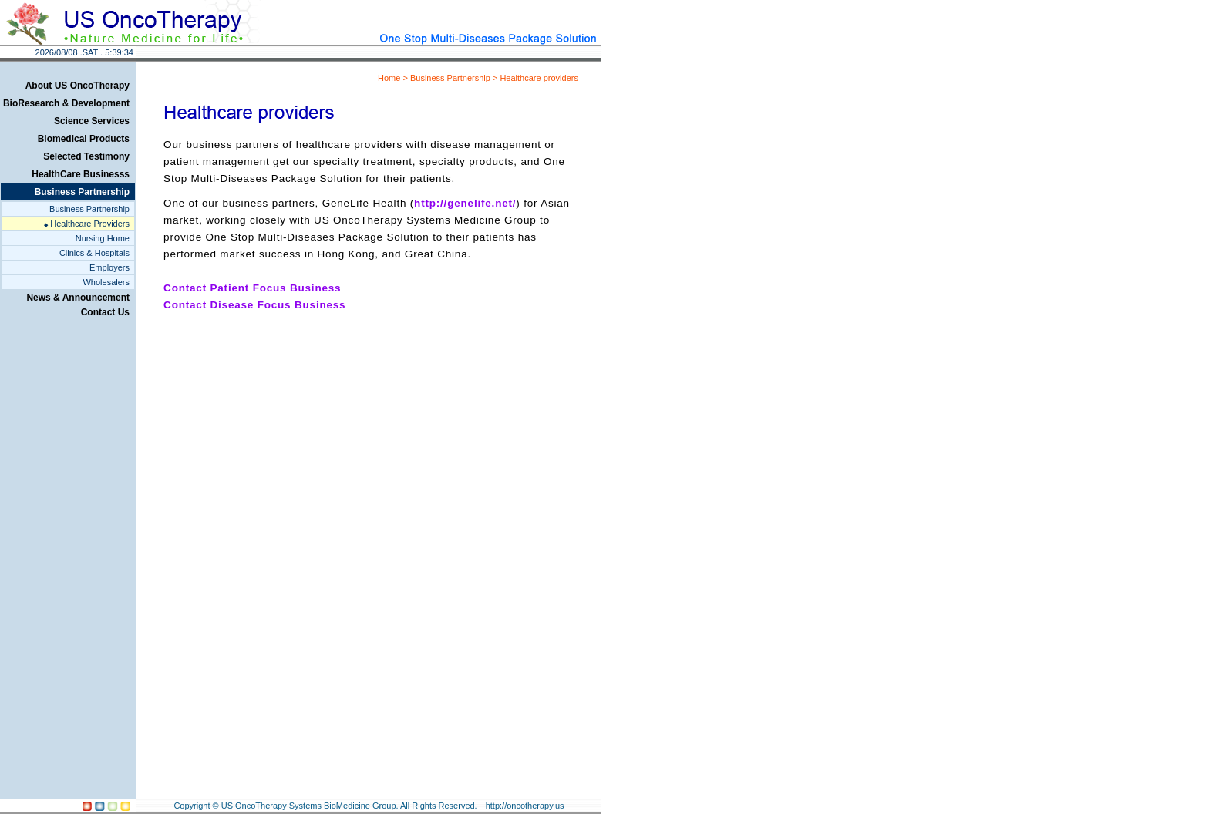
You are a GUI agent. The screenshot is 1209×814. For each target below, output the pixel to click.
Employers (109, 267)
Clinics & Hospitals (94, 252)
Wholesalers (106, 282)
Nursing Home (103, 238)
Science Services (92, 121)
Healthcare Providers (87, 223)
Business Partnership (89, 209)
